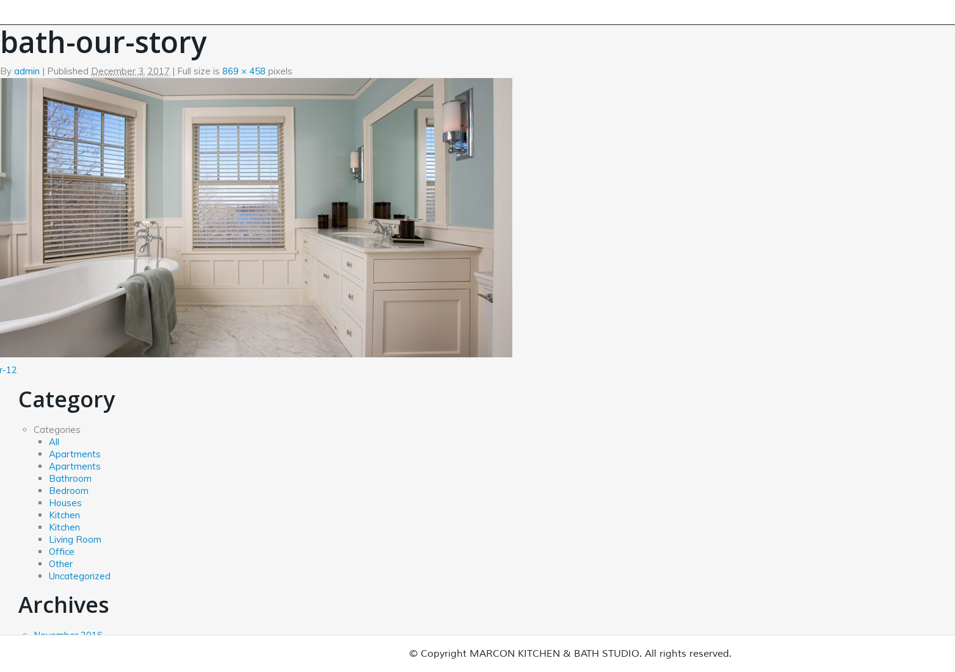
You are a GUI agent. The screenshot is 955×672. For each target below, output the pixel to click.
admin (27, 71)
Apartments (75, 454)
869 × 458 (244, 71)
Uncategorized (80, 576)
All (54, 442)
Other (61, 564)
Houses (65, 503)
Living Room (75, 539)
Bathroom (70, 478)
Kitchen (64, 515)
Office (61, 551)
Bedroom (69, 490)
